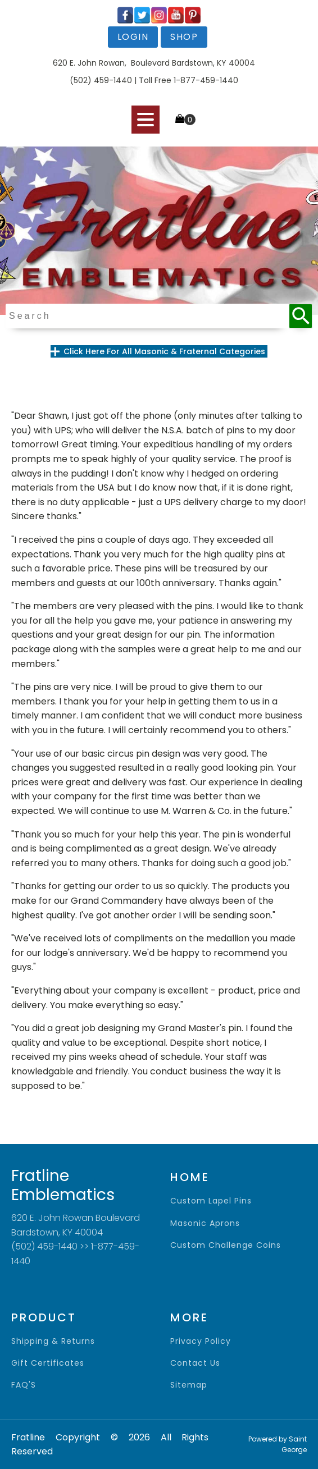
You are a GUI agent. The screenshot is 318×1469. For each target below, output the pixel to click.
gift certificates (47, 1363)
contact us (195, 1363)
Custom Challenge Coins (225, 1245)
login (133, 36)
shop (184, 36)
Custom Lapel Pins (211, 1201)
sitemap (188, 1385)
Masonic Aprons (205, 1223)
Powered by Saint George (277, 1444)
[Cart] (185, 119)
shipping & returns (53, 1341)
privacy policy (200, 1341)
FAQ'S (23, 1385)
